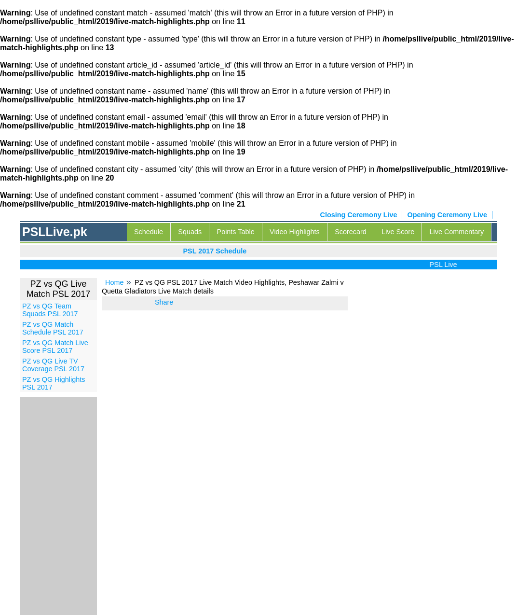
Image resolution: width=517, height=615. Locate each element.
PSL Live (445, 264)
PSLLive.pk (54, 231)
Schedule (148, 232)
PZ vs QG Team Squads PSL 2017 (50, 310)
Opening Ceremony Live (447, 215)
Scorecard (351, 232)
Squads (190, 232)
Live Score (397, 232)
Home (114, 282)
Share (164, 302)
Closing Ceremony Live (358, 215)
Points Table (236, 232)
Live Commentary (457, 232)
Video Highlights (295, 232)
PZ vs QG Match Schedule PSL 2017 (52, 328)
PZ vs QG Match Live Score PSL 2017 (55, 346)
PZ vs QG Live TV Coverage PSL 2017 (53, 365)
